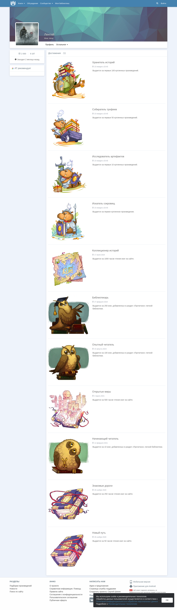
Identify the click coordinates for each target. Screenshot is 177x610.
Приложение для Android (142, 586)
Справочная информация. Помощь (65, 589)
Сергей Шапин (114, 591)
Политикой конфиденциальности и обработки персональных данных (127, 601)
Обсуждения (32, 3)
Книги (21, 3)
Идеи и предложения (98, 586)
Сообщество (46, 3)
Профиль (49, 44)
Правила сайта (56, 591)
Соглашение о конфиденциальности (66, 594)
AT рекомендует (23, 68)
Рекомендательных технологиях (122, 604)
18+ (131, 590)
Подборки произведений (21, 586)
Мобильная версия (139, 581)
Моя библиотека (62, 3)
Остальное (62, 44)
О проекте (54, 586)
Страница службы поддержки (102, 589)
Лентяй (49, 34)
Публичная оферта (58, 600)
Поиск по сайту (16, 591)
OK (167, 600)
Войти (163, 3)
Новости (13, 589)
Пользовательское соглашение (64, 597)
